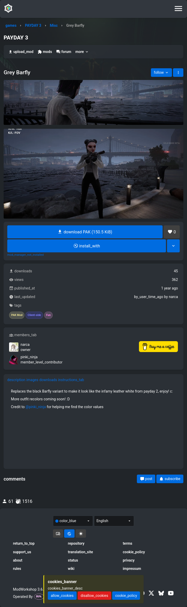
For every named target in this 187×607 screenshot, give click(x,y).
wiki (71, 568)
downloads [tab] (48, 380)
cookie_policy (134, 552)
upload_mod (21, 52)
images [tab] (32, 380)
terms (127, 543)
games (10, 25)
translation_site (80, 552)
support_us (22, 552)
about (17, 560)
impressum (132, 568)
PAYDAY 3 (33, 25)
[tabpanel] (93, 399)
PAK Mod (16, 315)
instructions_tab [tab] (71, 380)
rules (17, 568)
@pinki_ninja (35, 407)
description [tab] (16, 380)
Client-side (34, 315)
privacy (129, 560)
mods (45, 52)
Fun (48, 315)
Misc (54, 25)
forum (63, 52)
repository (76, 543)
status (73, 560)
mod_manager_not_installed (25, 255)
